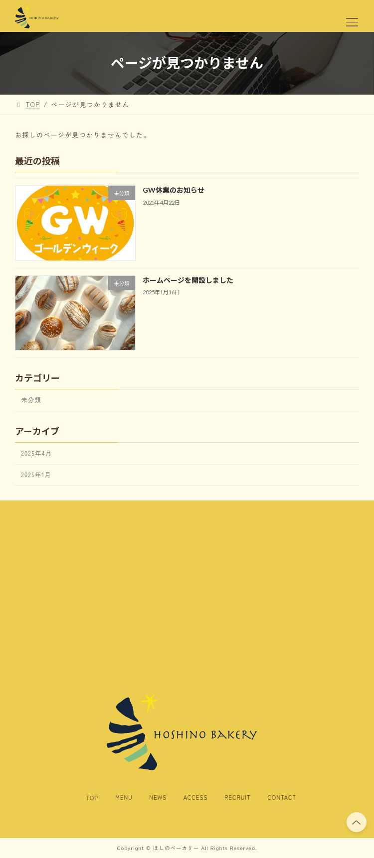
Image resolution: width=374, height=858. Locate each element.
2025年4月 (36, 453)
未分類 (31, 399)
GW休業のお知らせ (173, 190)
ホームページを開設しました (188, 280)
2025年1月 (36, 474)
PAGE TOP (356, 821)
